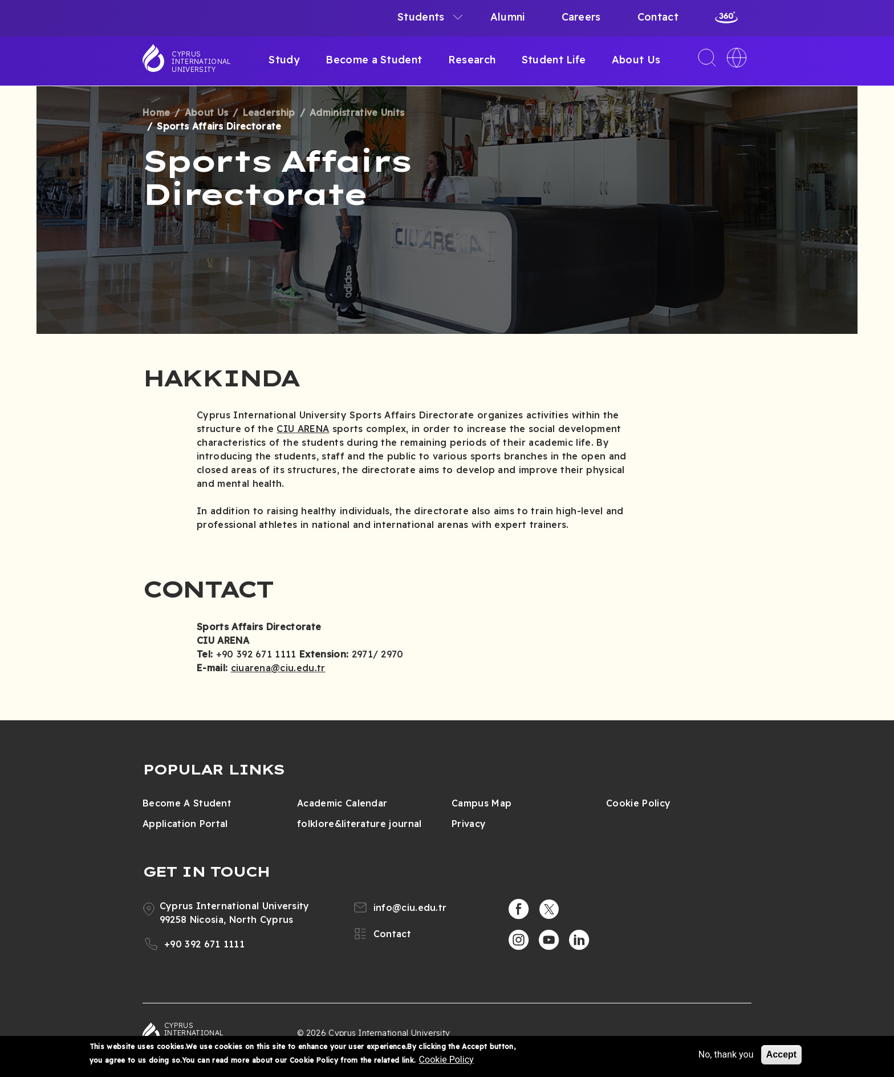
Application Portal (185, 823)
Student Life (554, 59)
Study (284, 59)
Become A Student (187, 803)
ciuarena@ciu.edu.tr (278, 667)
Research (472, 59)
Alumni (507, 16)
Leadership (269, 112)
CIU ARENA (303, 428)
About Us (636, 59)
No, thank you (726, 1054)
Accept (781, 1054)
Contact (657, 16)
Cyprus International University (201, 62)
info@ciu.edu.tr (410, 907)
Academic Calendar (342, 803)
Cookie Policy (638, 803)
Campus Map (481, 803)
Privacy (469, 823)
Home (156, 112)
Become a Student (374, 59)
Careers (581, 16)
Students (421, 16)
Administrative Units (357, 112)
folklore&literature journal (359, 823)
